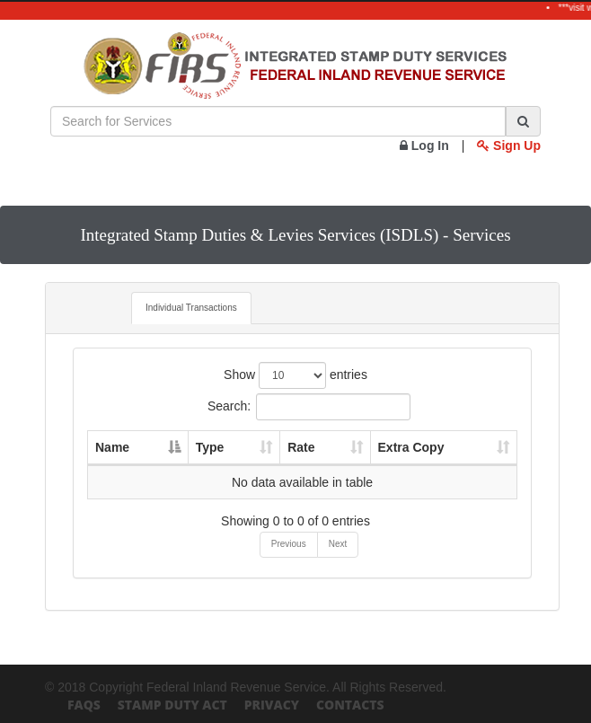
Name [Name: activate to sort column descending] (112, 447)
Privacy (271, 704)
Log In (424, 145)
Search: (308, 406)
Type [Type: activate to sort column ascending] (210, 447)
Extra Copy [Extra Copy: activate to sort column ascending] (411, 447)
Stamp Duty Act (172, 704)
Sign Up (509, 145)
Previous (288, 544)
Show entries (295, 375)
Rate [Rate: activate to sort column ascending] (300, 447)
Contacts (350, 704)
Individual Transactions (191, 308)
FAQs (84, 704)
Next (338, 544)
